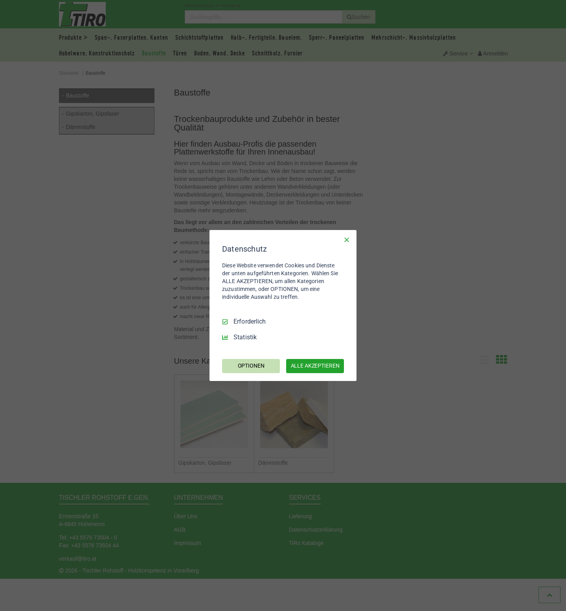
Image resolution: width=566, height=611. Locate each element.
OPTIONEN (251, 366)
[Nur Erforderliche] (347, 240)
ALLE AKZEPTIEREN (315, 366)
